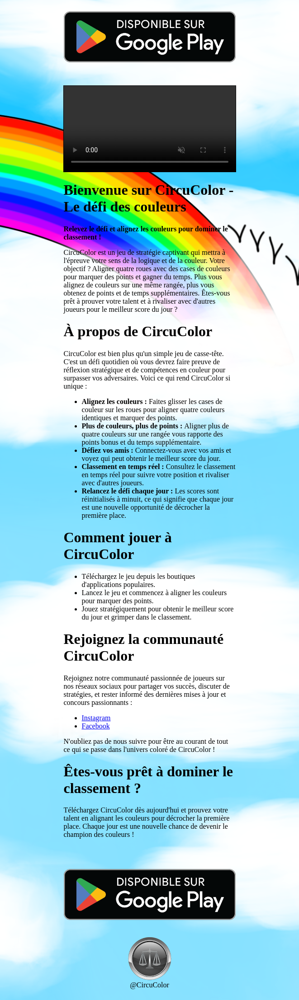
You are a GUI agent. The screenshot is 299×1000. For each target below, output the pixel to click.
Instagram (96, 718)
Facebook (96, 726)
